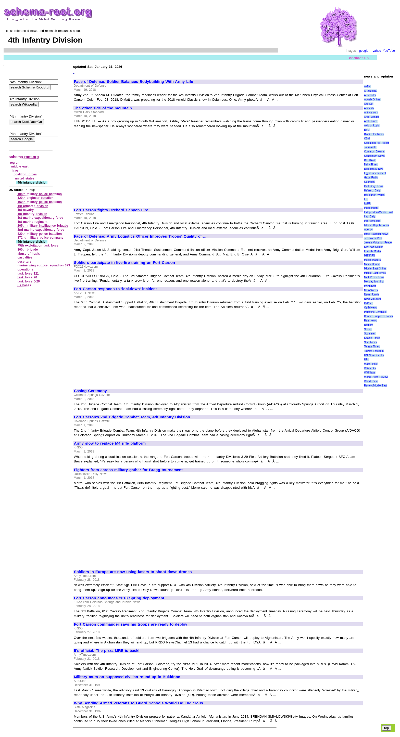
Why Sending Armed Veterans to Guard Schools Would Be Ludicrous (138, 703)
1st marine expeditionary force (40, 217)
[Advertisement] (117, 165)
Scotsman (369, 333)
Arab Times (370, 121)
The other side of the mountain (103, 108)
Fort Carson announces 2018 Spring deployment (119, 598)
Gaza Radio (371, 177)
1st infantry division (32, 214)
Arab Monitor (371, 116)
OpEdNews (370, 307)
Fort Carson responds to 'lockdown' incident (115, 289)
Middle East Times (375, 272)
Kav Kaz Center (373, 246)
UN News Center (374, 355)
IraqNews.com (372, 220)
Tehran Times (372, 346)
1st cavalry (26, 210)
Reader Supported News (378, 316)
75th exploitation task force (38, 245)
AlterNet (368, 103)
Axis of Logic (371, 125)
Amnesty (369, 108)
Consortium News (374, 155)
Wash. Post (370, 364)
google (363, 51)
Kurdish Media (372, 251)
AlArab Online (372, 99)
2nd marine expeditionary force (41, 229)
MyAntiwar (370, 286)
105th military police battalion (40, 194)
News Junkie (371, 294)
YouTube (389, 51)
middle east (20, 166)
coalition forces (25, 174)
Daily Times (371, 164)
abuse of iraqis (29, 253)
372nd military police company (41, 237)
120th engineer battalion (36, 198)
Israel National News (376, 233)
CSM (367, 138)
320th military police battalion (40, 234)
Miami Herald (372, 264)
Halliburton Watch (374, 194)
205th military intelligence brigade (43, 225)
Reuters (368, 325)
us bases (24, 285)
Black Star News (374, 134)
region (14, 162)
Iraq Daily (369, 216)
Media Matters (372, 259)
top (386, 728)
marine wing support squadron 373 (44, 265)
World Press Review (376, 377)
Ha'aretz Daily (372, 190)
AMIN (367, 86)
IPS (366, 199)
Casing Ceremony (90, 391)
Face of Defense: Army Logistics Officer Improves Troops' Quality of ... (140, 236)
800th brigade (28, 249)
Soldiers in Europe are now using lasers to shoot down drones (133, 572)
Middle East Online (375, 268)
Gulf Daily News (373, 186)
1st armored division (33, 206)
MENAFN (369, 255)
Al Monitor (370, 95)
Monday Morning (373, 281)
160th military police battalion (40, 202)
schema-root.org (24, 156)
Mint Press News (374, 277)
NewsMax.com (372, 299)
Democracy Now (373, 168)
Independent (371, 207)
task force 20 (27, 277)
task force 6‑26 (29, 281)
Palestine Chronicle (375, 312)
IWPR (367, 203)
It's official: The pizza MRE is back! (107, 651)
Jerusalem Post (373, 238)
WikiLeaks (370, 368)
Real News (370, 320)
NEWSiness (371, 290)
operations (25, 269)
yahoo (377, 51)
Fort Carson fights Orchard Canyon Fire (111, 210)
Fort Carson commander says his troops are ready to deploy (131, 624)
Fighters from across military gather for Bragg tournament (128, 470)
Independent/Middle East (378, 212)
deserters (24, 261)
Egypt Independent (375, 173)
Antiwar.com (371, 112)
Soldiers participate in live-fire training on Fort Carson (124, 263)
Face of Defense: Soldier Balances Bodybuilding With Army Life (133, 82)
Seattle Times (372, 338)
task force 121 (28, 273)
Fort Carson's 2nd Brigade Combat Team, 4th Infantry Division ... (134, 417)
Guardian (369, 181)
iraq (15, 170)
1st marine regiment (32, 222)
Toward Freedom (374, 351)
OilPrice (368, 303)
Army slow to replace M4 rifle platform (110, 443)
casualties (25, 257)
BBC (366, 129)
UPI (366, 359)
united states (24, 178)
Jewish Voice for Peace (378, 242)
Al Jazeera (370, 90)
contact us (359, 58)
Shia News (370, 342)
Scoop (367, 329)
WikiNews (369, 372)
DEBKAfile (370, 160)
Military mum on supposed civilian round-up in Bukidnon (127, 677)
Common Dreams (374, 151)
